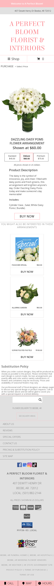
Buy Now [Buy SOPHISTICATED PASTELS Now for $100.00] (27, 357)
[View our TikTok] (34, 466)
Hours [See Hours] (45, 583)
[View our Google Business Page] (24, 466)
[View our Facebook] (19, 466)
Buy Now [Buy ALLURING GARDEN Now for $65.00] (27, 314)
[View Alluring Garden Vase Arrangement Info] (27, 292)
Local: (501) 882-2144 (27, 493)
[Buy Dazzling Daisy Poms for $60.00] (27, 216)
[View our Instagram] (29, 466)
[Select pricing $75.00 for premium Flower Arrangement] (41, 157)
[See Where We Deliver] (27, 416)
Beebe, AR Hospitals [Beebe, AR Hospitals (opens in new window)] (41, 555)
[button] (27, 525)
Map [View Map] (27, 583)
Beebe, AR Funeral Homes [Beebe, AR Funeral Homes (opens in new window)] (14, 555)
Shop (13, 58)
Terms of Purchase (35, 570)
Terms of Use (27, 574)
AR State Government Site (38, 565)
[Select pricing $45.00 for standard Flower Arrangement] (12, 157)
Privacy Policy (14, 570)
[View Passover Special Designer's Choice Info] (27, 249)
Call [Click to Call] (9, 583)
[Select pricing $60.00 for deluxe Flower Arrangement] (26, 157)
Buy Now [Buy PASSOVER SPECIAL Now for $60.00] (27, 272)
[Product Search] (27, 400)
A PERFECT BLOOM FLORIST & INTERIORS (27, 36)
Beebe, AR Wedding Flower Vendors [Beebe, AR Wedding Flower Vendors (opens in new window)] (27, 560)
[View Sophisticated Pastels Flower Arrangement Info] (27, 334)
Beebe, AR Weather (11, 565)
